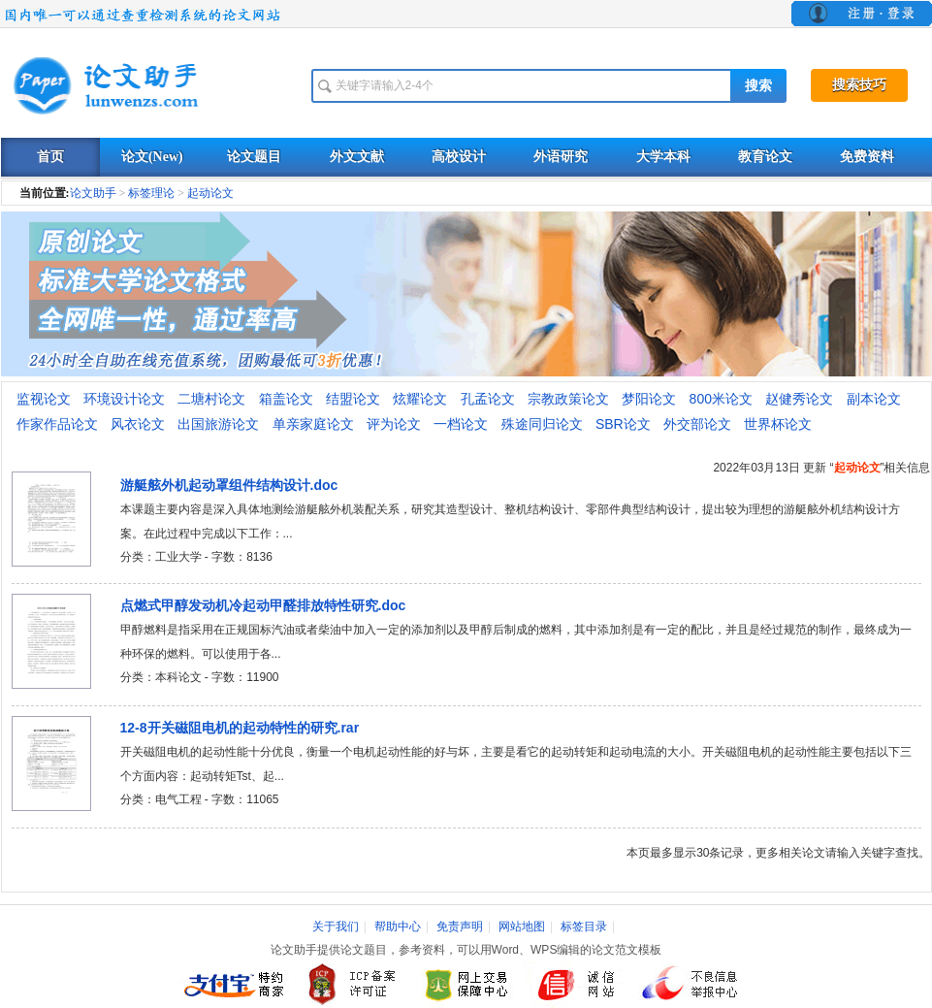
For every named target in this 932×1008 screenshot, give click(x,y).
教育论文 (765, 156)
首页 (50, 156)
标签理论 (151, 193)
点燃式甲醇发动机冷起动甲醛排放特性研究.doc (263, 605)
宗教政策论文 (568, 398)
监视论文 (43, 398)
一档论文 (461, 424)
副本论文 (874, 398)
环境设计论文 (124, 398)
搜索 (758, 86)
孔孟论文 (488, 398)
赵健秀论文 (799, 398)
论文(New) (152, 156)
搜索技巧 (859, 85)
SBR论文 (623, 424)
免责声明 (459, 926)
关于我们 (335, 926)
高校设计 (459, 156)
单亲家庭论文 (313, 424)
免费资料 (867, 156)
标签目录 (584, 926)
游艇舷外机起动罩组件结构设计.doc (229, 485)
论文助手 (93, 193)
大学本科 (663, 156)
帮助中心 (397, 926)
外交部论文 (697, 424)
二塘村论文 (211, 398)
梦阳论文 (649, 398)
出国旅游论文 (218, 424)
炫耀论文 (420, 398)
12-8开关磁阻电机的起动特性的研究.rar (240, 727)
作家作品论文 (57, 424)
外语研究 (560, 156)
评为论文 (394, 424)
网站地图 (521, 926)
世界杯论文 (778, 424)
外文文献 (357, 156)
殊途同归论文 (542, 424)
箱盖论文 (286, 398)
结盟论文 (353, 398)
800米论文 (721, 398)
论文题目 (254, 156)
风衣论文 (138, 424)
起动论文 (210, 193)
